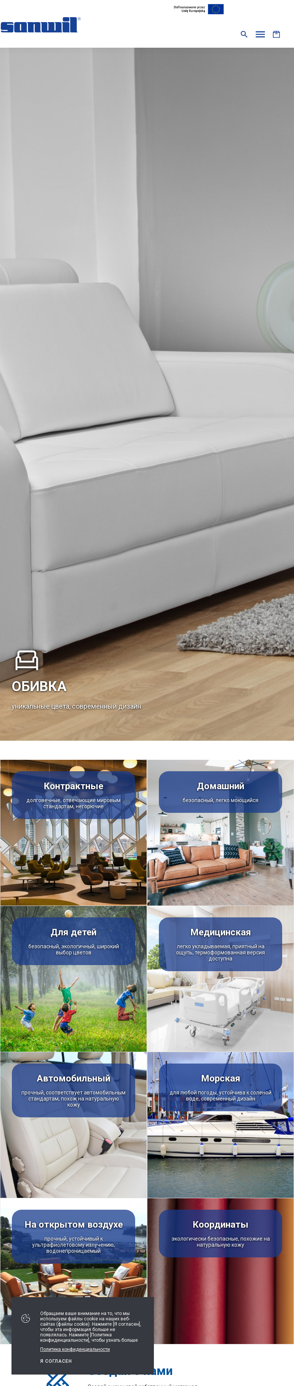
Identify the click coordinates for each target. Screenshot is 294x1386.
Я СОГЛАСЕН (56, 1361)
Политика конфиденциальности (75, 1349)
